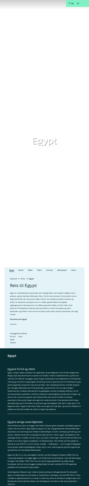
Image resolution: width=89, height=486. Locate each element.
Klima (73, 270)
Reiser (21, 270)
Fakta (39, 270)
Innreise (49, 270)
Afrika (23, 279)
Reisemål (13, 279)
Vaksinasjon (62, 270)
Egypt (11, 270)
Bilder (30, 270)
